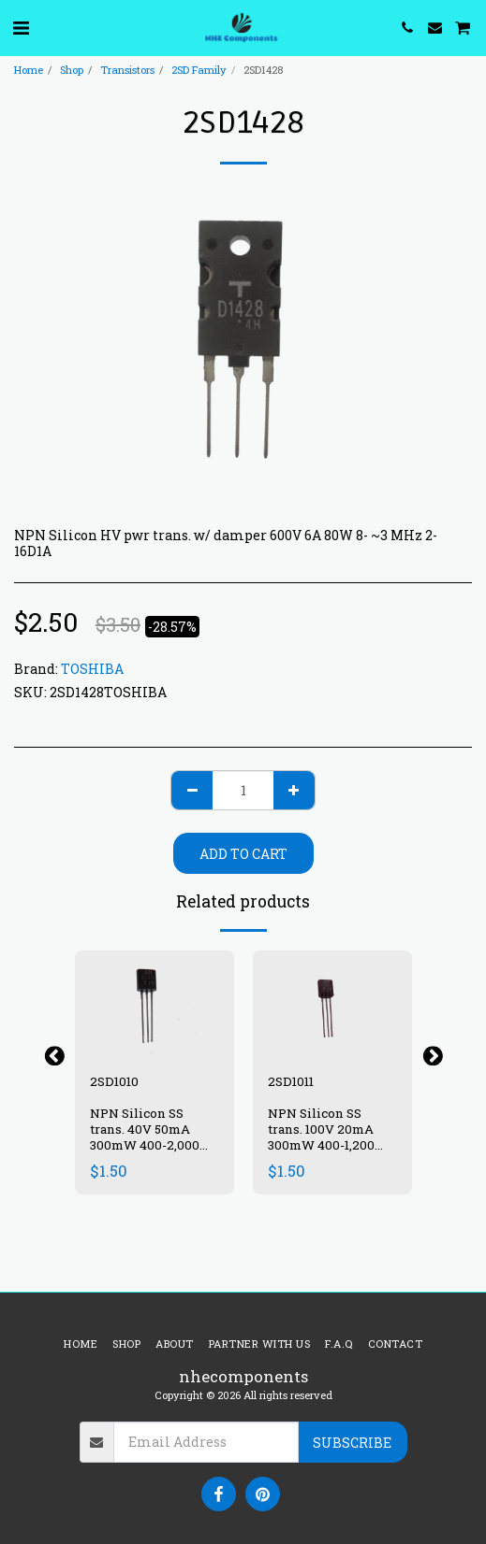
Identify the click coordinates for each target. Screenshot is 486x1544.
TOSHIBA (92, 669)
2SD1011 (291, 1081)
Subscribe (352, 1442)
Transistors (127, 70)
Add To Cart (243, 854)
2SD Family (199, 70)
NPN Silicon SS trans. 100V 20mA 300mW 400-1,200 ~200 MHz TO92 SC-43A (329, 1144)
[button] (21, 27)
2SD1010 (114, 1081)
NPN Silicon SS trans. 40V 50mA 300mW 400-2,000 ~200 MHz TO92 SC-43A (151, 1144)
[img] (154, 1003)
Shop (71, 70)
